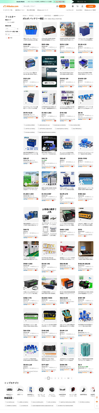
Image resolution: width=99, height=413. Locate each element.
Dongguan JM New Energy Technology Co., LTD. (67, 368)
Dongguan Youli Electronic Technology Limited (31, 116)
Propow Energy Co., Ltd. (29, 85)
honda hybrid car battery (61, 128)
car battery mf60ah (29, 125)
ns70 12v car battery (29, 128)
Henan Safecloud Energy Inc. (30, 335)
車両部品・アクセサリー (35, 15)
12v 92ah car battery (84, 402)
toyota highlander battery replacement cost (42, 405)
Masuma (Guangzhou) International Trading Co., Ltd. (67, 301)
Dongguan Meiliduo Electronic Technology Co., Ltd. (49, 335)
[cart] (78, 6)
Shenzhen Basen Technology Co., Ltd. (31, 197)
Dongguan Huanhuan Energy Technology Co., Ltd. (85, 303)
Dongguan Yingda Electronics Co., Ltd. (85, 199)
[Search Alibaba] (39, 6)
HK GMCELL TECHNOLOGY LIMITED (67, 337)
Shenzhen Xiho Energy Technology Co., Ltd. (67, 85)
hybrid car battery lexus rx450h (67, 402)
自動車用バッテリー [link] (59, 15)
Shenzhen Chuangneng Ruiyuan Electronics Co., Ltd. (85, 334)
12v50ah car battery (10, 405)
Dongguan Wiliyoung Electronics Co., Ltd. (49, 270)
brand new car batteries (59, 125)
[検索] (62, 6)
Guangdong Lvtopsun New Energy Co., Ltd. (49, 119)
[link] (97, 397)
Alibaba (24, 15)
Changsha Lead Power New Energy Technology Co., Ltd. (85, 268)
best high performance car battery (47, 132)
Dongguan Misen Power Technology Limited (85, 51)
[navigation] (12, 197)
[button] (57, 6)
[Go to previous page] (45, 378)
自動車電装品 (47, 15)
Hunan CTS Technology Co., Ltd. (49, 303)
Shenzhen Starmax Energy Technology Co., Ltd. (85, 85)
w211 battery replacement (45, 128)
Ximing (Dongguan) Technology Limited (31, 371)
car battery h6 (24, 405)
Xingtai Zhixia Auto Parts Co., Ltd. (67, 267)
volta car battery (51, 402)
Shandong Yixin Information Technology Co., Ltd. (67, 234)
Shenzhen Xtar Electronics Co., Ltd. (67, 202)
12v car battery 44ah (74, 125)
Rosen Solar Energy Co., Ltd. (30, 268)
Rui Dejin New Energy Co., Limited (85, 165)
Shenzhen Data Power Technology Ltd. (85, 371)
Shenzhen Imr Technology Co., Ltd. (49, 166)
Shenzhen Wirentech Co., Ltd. (67, 119)
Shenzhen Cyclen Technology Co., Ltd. (49, 369)
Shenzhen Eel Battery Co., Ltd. (67, 165)
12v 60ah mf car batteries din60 (64, 405)
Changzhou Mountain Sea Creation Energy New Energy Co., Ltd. (31, 162)
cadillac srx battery (22, 402)
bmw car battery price (37, 402)
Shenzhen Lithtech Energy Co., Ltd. (67, 51)
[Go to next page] (71, 378)
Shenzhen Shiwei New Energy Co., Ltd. (31, 303)
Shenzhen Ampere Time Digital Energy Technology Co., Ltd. (49, 49)
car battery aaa (9, 402)
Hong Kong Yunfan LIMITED (85, 234)
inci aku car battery (29, 132)
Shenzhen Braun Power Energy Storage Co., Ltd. (31, 49)
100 (68, 378)
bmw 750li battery (76, 128)
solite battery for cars (44, 125)
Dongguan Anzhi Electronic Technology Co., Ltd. (49, 199)
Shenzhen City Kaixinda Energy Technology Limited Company (85, 117)
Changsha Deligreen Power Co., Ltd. (31, 236)
